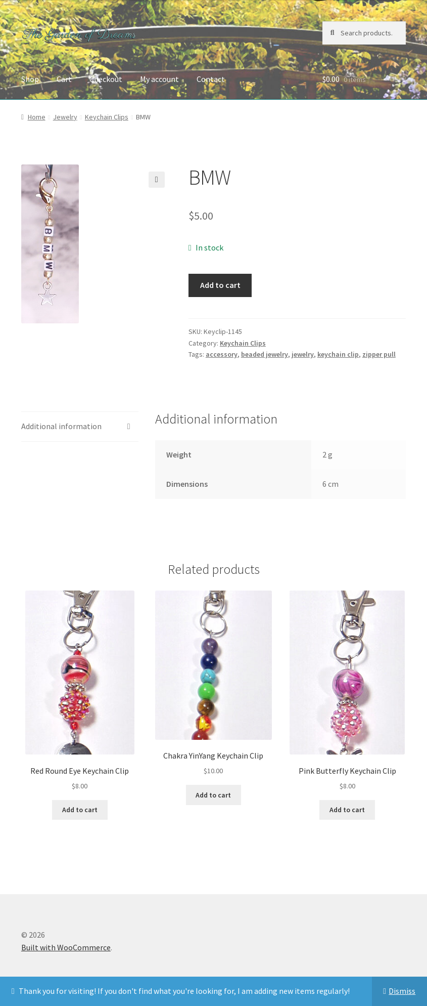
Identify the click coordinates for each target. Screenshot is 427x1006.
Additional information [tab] (61, 426)
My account (159, 79)
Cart (64, 79)
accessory (222, 354)
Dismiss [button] (402, 991)
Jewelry (65, 116)
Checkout (105, 79)
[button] (157, 180)
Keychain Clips (106, 116)
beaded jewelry (264, 354)
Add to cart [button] (80, 809)
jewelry (303, 354)
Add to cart (220, 285)
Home (36, 116)
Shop (30, 79)
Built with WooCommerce (66, 947)
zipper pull (379, 354)
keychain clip (338, 354)
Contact (211, 79)
